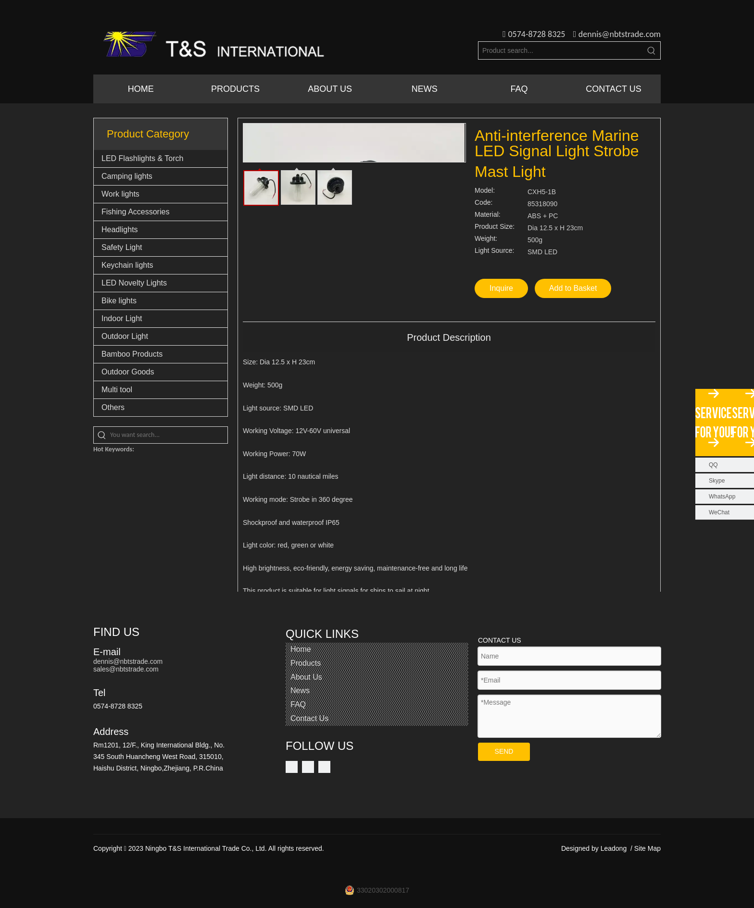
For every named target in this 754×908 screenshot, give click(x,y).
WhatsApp (722, 496)
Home (300, 649)
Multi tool (116, 390)
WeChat (719, 512)
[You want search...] (168, 435)
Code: (483, 202)
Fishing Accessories (135, 212)
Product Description (449, 337)
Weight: (486, 238)
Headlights (119, 229)
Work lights (120, 194)
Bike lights (119, 301)
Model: (485, 190)
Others (113, 407)
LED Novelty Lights (134, 283)
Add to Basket (573, 288)
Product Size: (495, 226)
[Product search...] (560, 50)
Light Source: (495, 250)
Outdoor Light (124, 336)
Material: (488, 214)
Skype (717, 480)
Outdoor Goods (127, 372)
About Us (306, 677)
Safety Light (121, 247)
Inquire (501, 288)
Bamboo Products (132, 354)
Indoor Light (121, 318)
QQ (713, 464)
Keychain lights (127, 265)
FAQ (298, 704)
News (300, 690)
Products (305, 663)
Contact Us (309, 718)
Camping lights (126, 176)
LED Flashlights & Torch (142, 158)
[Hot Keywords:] (651, 50)
